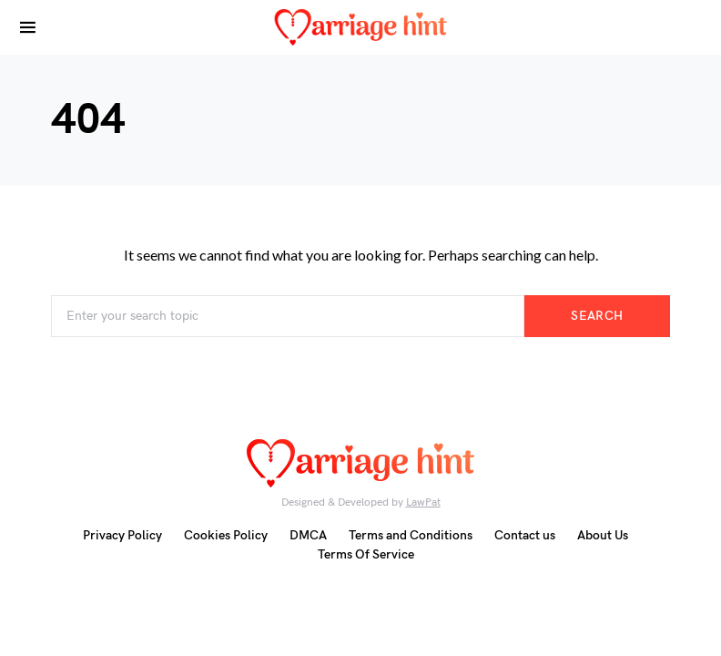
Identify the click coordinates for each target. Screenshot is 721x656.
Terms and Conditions (410, 535)
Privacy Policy (122, 535)
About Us (602, 535)
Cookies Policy (226, 535)
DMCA (308, 535)
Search (597, 315)
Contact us (524, 535)
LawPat (423, 502)
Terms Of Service (366, 554)
